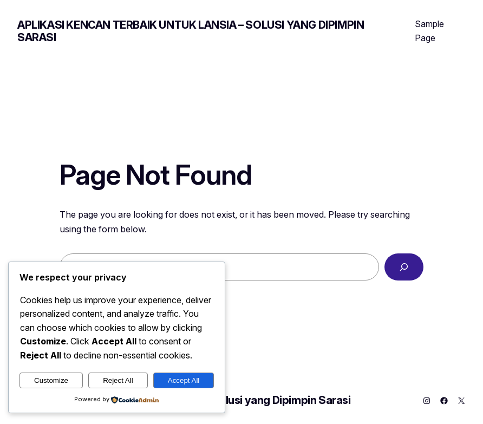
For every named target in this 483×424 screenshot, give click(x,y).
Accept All (184, 380)
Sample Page (429, 30)
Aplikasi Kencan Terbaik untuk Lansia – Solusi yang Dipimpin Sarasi (190, 31)
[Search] (403, 267)
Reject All (118, 380)
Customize (51, 380)
